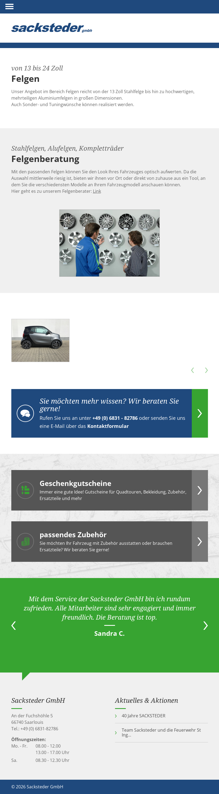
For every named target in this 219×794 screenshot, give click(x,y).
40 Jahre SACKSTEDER (143, 716)
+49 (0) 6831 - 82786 (115, 418)
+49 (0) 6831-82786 (39, 729)
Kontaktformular (108, 426)
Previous (13, 625)
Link (97, 191)
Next (205, 625)
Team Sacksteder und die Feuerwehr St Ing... (161, 732)
